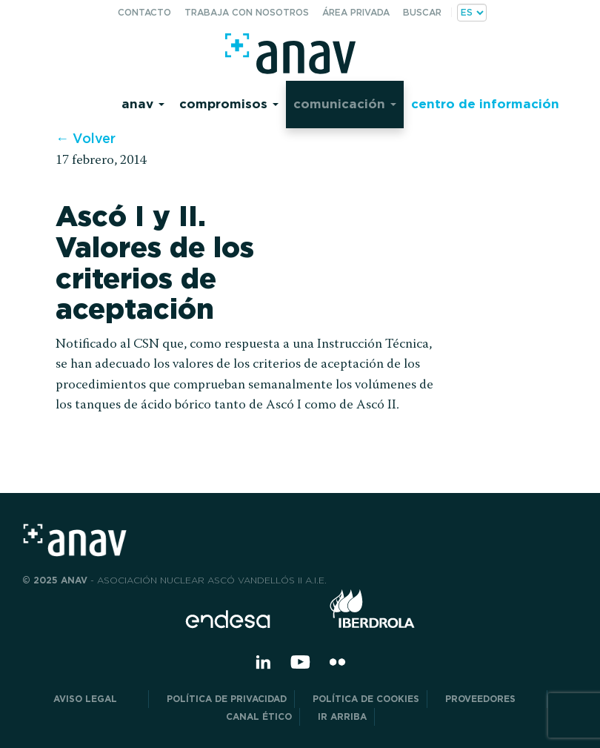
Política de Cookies (366, 699)
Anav (142, 103)
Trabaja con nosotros (246, 12)
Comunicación (344, 103)
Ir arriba (342, 716)
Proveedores (492, 699)
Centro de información (485, 103)
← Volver (86, 138)
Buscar (422, 12)
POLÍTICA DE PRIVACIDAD (227, 699)
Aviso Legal (97, 699)
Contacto (144, 12)
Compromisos (229, 103)
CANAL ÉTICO (259, 716)
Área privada (356, 12)
